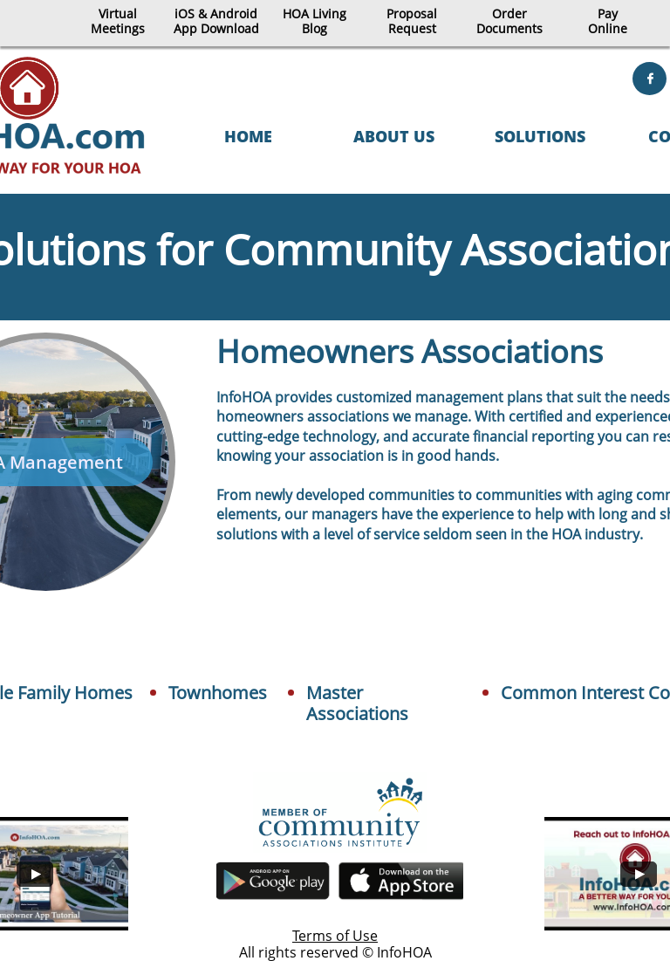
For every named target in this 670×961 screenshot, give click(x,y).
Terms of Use (335, 935)
